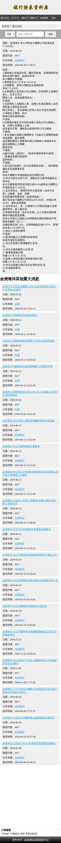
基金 (54, 18)
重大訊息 (5, 18)
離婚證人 (17, 833)
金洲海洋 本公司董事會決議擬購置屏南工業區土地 (30, 555)
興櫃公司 (34, 18)
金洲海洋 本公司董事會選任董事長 (21, 446)
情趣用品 (33, 833)
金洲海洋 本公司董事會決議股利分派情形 (25, 606)
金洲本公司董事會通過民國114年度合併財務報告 (29, 341)
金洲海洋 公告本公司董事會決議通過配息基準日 (28, 717)
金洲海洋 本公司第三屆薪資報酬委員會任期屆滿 (28, 420)
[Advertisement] (30, 797)
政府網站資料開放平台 (36, 839)
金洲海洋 (20, 60)
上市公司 (14, 18)
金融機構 (44, 18)
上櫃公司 (24, 18)
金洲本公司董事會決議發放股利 (20, 315)
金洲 (17, 304)
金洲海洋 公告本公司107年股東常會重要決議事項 (29, 743)
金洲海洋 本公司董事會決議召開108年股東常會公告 (30, 580)
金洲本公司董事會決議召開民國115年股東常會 (28, 366)
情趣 (7, 833)
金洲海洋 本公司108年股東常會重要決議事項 (27, 529)
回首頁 (5, 26)
